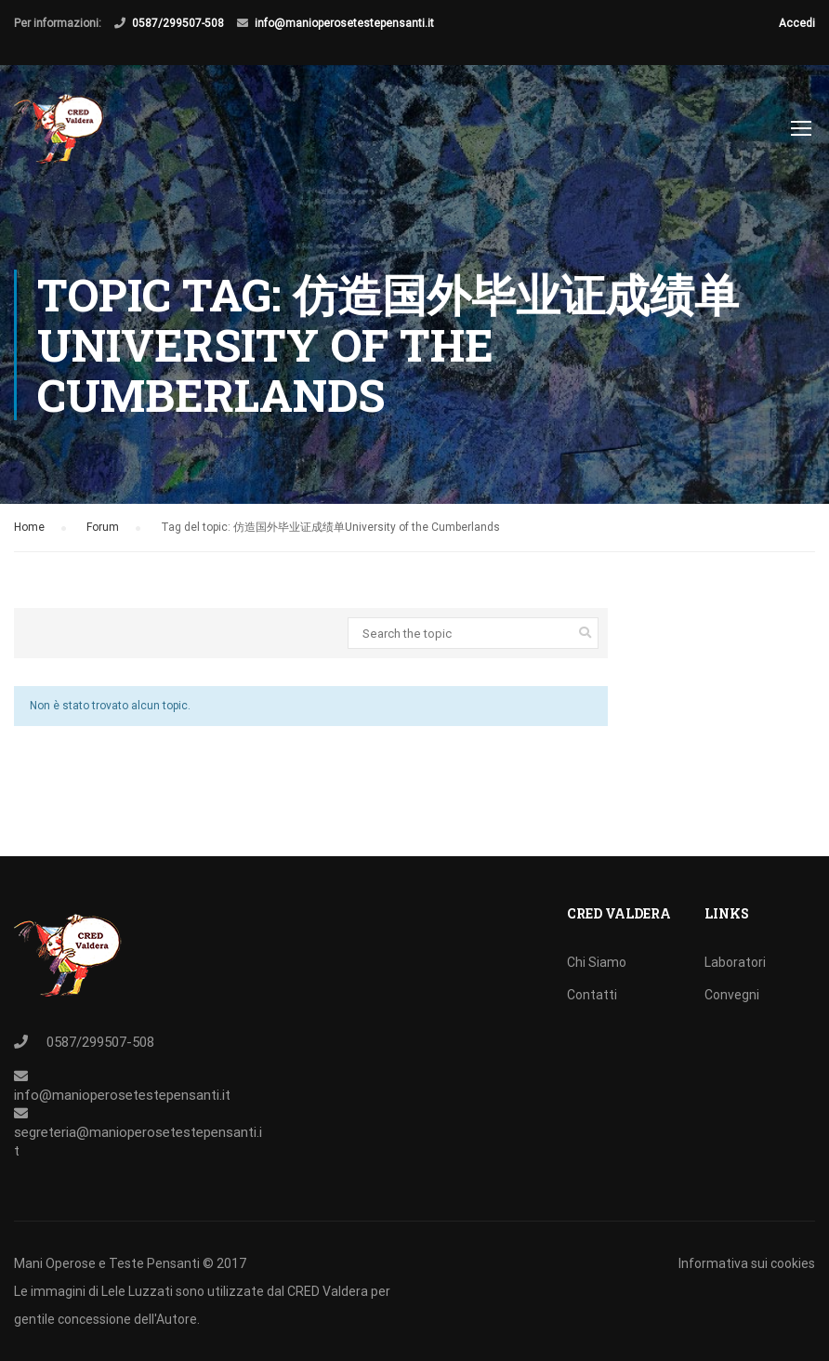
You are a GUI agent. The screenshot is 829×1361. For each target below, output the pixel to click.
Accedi (797, 23)
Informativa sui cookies (746, 1263)
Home (29, 531)
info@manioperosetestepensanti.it (344, 23)
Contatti (592, 994)
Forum (102, 531)
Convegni (731, 994)
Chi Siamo (596, 962)
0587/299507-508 (178, 23)
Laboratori (735, 962)
